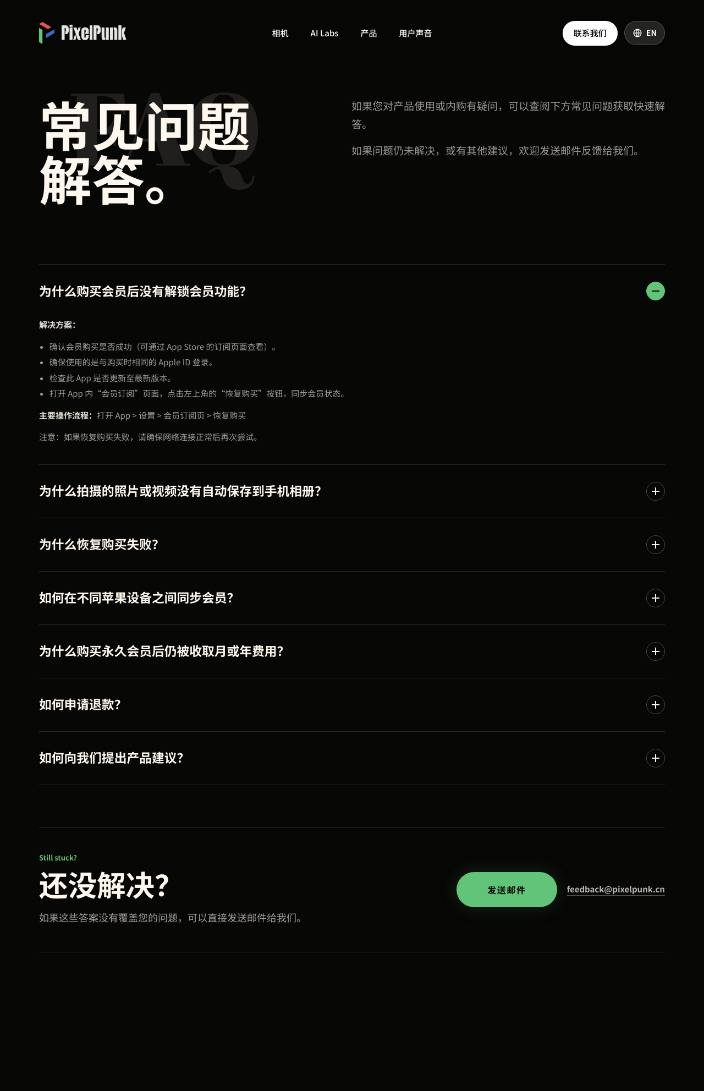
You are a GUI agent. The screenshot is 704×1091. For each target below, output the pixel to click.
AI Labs (325, 33)
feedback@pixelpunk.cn (616, 889)
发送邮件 (506, 889)
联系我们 (590, 33)
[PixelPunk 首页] (83, 33)
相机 (280, 33)
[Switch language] (644, 33)
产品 (368, 33)
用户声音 (415, 33)
